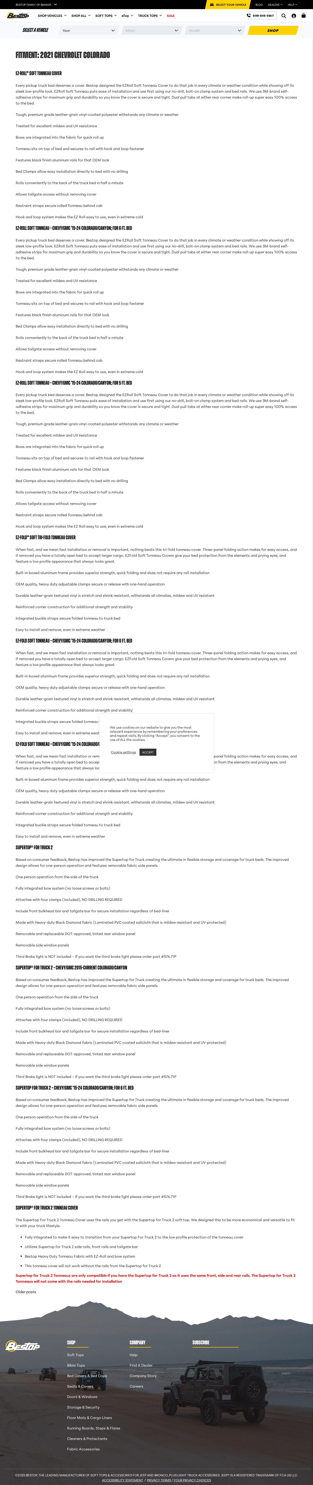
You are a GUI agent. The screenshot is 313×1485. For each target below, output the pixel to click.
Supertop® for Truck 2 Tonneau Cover (47, 1208)
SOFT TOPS (106, 15)
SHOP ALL (81, 15)
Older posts (26, 1291)
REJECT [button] (163, 752)
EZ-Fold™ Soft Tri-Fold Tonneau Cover (46, 537)
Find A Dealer (141, 1365)
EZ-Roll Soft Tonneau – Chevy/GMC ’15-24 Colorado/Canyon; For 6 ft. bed (74, 228)
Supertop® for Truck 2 (34, 847)
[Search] (284, 15)
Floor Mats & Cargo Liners (89, 1417)
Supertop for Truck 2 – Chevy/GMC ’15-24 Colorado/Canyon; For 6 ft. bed (75, 1088)
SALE (171, 15)
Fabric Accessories (83, 1448)
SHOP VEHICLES (52, 15)
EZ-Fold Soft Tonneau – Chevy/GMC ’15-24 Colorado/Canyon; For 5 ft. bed (74, 744)
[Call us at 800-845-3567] (262, 15)
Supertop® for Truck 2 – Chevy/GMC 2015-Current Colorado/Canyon (71, 968)
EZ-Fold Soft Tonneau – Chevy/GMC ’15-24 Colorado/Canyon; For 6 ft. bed (74, 641)
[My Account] (294, 15)
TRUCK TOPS (150, 15)
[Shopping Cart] (304, 15)
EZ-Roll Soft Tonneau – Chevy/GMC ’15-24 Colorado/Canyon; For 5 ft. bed (74, 383)
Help (133, 1354)
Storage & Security (83, 1406)
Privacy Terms (159, 1480)
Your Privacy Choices (192, 1480)
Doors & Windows (82, 1396)
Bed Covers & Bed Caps (87, 1375)
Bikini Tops (76, 1365)
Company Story (143, 1375)
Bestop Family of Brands (33, 4)
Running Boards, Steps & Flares (93, 1427)
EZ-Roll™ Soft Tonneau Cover (39, 73)
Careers (136, 1385)
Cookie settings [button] (123, 752)
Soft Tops (75, 1354)
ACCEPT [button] (148, 752)
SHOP (273, 30)
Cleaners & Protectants (87, 1438)
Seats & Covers (80, 1385)
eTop (128, 15)
